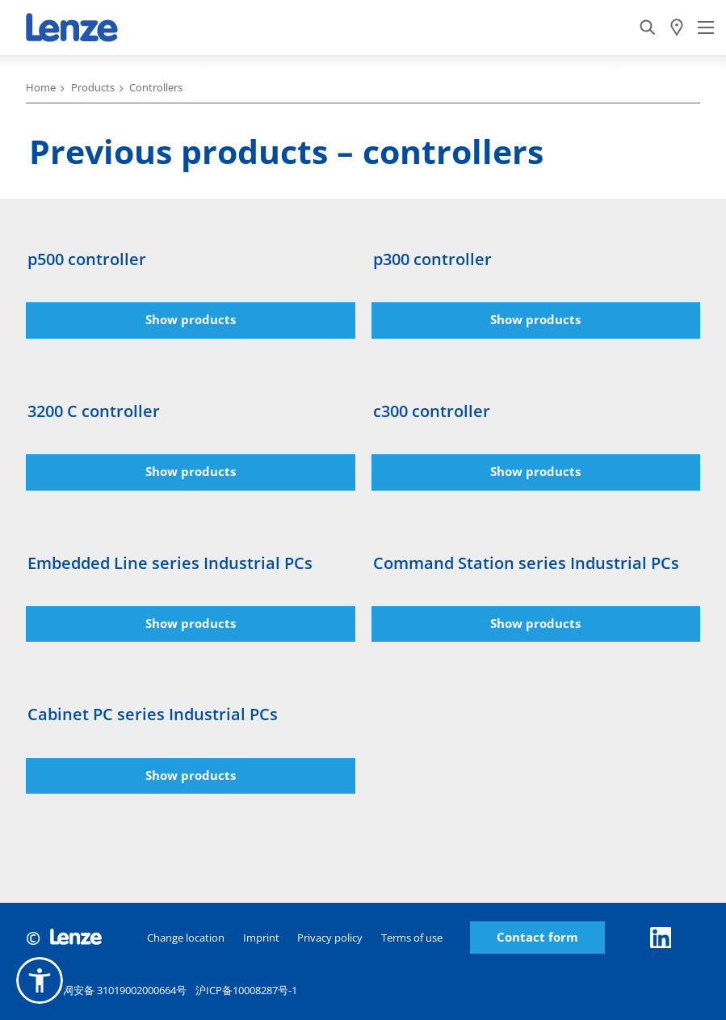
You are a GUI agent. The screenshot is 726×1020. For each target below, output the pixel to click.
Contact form (537, 937)
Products (93, 87)
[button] (39, 980)
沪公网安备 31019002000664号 (106, 992)
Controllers (156, 87)
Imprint (261, 937)
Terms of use (412, 937)
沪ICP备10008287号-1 (246, 990)
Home (41, 87)
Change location (186, 937)
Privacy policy (330, 937)
